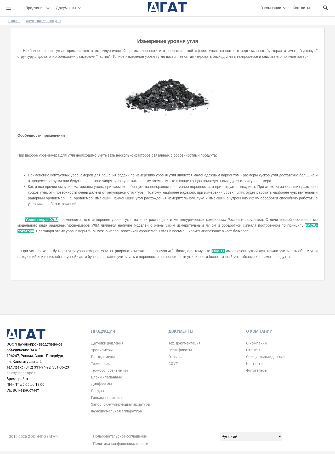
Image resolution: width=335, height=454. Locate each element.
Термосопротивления (109, 370)
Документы (66, 8)
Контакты (301, 8)
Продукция (34, 8)
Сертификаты (180, 350)
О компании (270, 8)
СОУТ (173, 363)
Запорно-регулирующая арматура (120, 404)
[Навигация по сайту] (9, 8)
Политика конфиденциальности (120, 443)
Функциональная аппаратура (116, 411)
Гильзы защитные (106, 397)
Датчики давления (107, 343)
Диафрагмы (101, 384)
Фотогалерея (257, 370)
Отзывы (175, 357)
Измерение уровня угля (43, 21)
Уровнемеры (102, 350)
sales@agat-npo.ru (22, 373)
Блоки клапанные (106, 377)
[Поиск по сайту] (325, 8)
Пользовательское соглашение (120, 436)
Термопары (101, 363)
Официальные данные (265, 357)
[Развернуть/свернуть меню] (47, 8)
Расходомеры (103, 357)
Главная (14, 21)
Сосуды (97, 391)
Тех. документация (184, 343)
